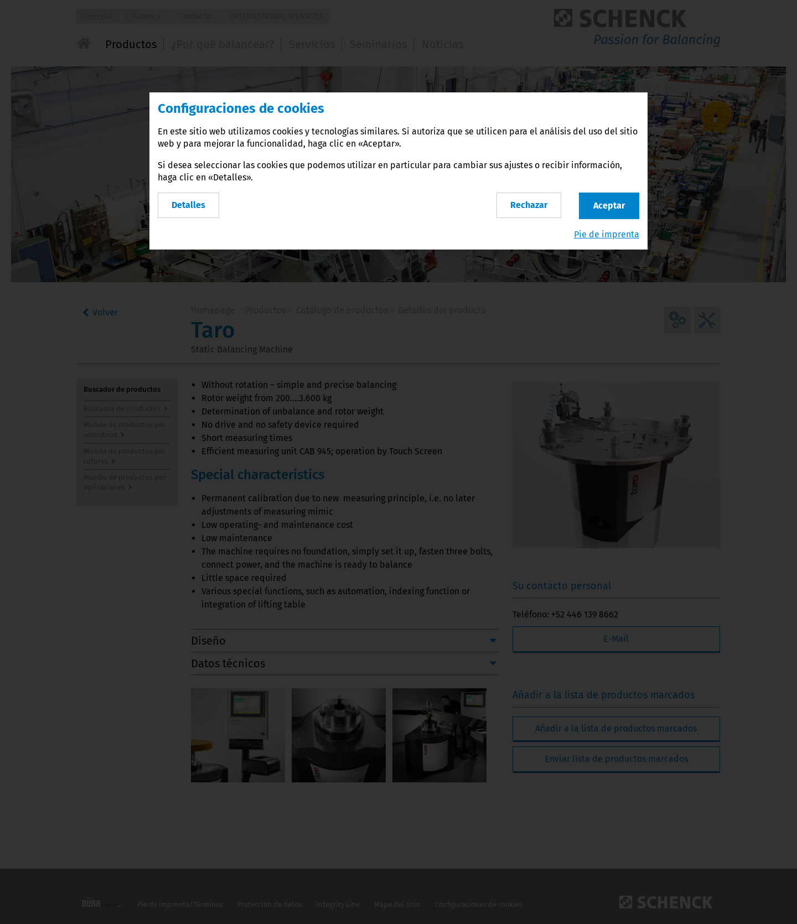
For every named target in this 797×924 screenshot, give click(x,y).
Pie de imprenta (606, 234)
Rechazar (528, 205)
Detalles (188, 205)
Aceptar (609, 205)
